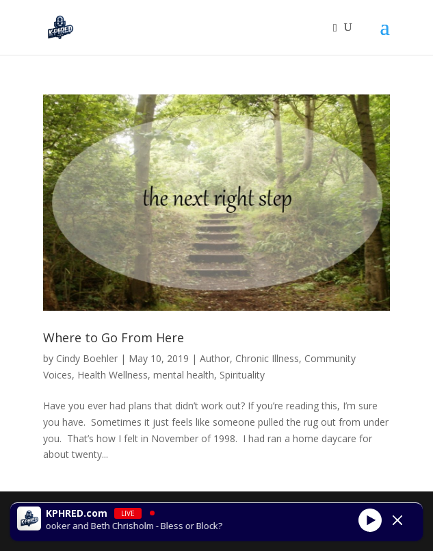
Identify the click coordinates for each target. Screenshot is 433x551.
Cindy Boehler (87, 358)
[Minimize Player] (397, 520)
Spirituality (242, 374)
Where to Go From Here (113, 337)
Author (215, 358)
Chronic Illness (267, 358)
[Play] (370, 520)
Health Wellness (112, 374)
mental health (183, 374)
